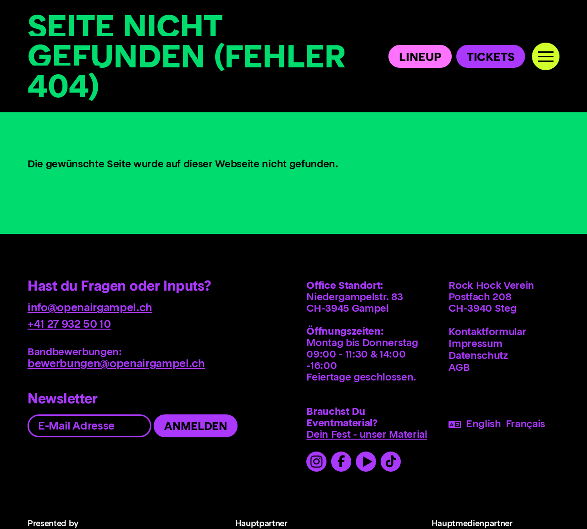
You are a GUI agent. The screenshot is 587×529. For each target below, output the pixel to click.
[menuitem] (510, 331)
